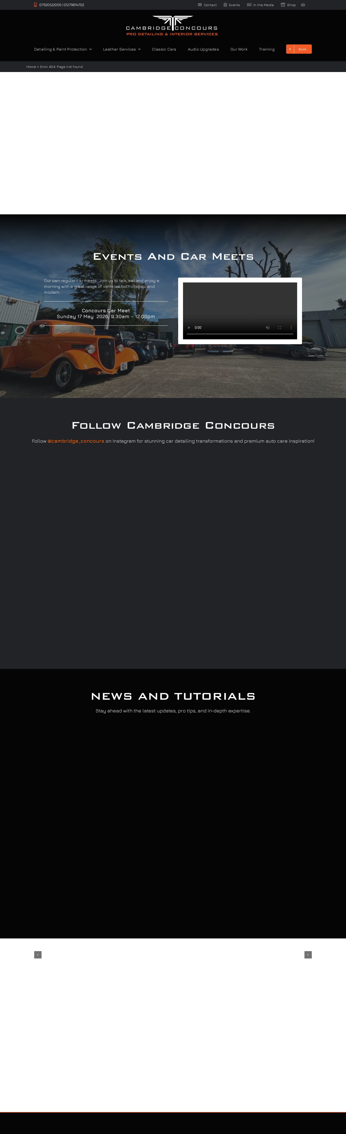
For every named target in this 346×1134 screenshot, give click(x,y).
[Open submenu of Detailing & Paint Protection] (89, 49)
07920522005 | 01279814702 (59, 4)
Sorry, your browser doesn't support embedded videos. (240, 310)
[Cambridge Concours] (171, 16)
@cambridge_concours (76, 441)
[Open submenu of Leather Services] (138, 49)
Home (31, 66)
